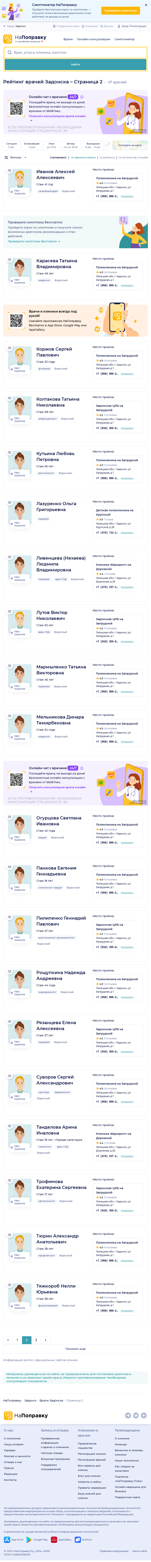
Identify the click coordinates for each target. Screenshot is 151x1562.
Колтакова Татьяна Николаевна (57, 402)
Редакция (10, 1478)
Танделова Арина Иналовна (56, 1130)
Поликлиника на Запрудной (117, 178)
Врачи (68, 39)
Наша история (13, 1449)
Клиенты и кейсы (89, 1486)
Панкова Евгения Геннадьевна (56, 871)
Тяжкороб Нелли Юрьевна (56, 1289)
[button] (75, 52)
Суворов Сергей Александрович (55, 1080)
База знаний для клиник (89, 1500)
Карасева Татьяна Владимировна (56, 263)
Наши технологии (127, 1465)
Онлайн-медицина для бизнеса (130, 1494)
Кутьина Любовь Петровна (55, 456)
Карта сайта (139, 1555)
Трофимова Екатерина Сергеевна (61, 1184)
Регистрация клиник (92, 1458)
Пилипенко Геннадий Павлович (61, 921)
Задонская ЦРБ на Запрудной (109, 408)
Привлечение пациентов (87, 1450)
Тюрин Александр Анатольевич (57, 1239)
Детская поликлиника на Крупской (114, 512)
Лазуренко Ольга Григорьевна (56, 506)
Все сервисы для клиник (89, 1472)
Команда (121, 1449)
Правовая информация (114, 1555)
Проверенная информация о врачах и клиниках (55, 1447)
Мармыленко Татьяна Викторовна (61, 670)
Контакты (10, 1484)
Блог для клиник (89, 1480)
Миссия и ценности (17, 1460)
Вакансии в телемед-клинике (129, 1457)
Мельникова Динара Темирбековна (60, 720)
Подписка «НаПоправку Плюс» (129, 1483)
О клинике (122, 1443)
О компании (12, 1443)
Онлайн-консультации (93, 39)
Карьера (9, 1455)
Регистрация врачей (92, 1464)
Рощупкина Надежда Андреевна (60, 975)
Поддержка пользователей (51, 1471)
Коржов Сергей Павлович (54, 352)
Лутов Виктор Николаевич (51, 615)
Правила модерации (92, 1492)
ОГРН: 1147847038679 (17, 1559)
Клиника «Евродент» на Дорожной (113, 567)
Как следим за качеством (124, 1473)
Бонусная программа (55, 1463)
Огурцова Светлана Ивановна (58, 821)
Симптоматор (125, 39)
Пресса (9, 1472)
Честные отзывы (52, 1457)
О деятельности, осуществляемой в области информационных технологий (51, 1536)
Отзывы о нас (13, 1466)
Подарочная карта (127, 1501)
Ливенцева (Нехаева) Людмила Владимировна (61, 564)
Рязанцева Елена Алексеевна (56, 1025)
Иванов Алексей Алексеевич (55, 174)
